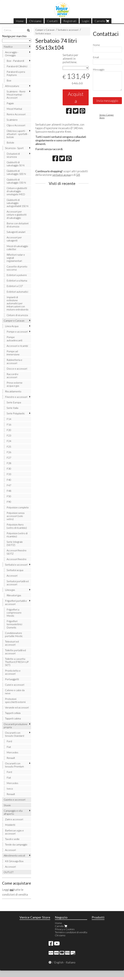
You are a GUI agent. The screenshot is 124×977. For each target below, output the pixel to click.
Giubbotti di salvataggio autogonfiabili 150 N (17, 202)
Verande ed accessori (17, 707)
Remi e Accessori (16, 114)
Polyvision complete (18, 507)
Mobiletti (10, 824)
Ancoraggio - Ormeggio (11, 54)
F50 (9, 496)
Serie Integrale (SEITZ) (15, 543)
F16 (9, 424)
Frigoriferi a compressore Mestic (14, 612)
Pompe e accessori (17, 331)
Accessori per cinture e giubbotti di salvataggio (16, 214)
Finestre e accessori (16, 396)
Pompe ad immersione (13, 353)
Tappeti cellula (13, 712)
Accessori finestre (16, 559)
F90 (9, 501)
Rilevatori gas (14, 595)
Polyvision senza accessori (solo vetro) (15, 515)
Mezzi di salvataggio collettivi (17, 247)
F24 (9, 440)
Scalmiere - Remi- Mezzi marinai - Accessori (16, 94)
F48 (9, 490)
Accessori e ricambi (17, 345)
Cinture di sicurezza (17, 315)
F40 (9, 479)
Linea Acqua (11, 326)
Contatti (52, 21)
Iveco (10, 788)
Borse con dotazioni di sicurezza (17, 225)
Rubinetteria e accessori (14, 361)
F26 (9, 452)
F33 (9, 474)
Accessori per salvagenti (14, 239)
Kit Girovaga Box (14, 861)
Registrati (69, 21)
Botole (10, 142)
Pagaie (10, 103)
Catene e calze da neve (15, 692)
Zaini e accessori (14, 819)
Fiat (9, 746)
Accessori (12, 575)
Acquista (75, 97)
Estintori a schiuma (17, 280)
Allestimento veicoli (14, 855)
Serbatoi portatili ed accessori (18, 583)
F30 (9, 468)
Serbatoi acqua (43, 33)
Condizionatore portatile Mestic (14, 634)
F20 (9, 429)
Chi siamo (35, 21)
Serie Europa (14, 402)
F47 (9, 485)
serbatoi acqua (61, 174)
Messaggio (98, 69)
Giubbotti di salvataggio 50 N (16, 164)
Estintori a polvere (17, 274)
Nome (96, 44)
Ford (9, 741)
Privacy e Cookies (65, 929)
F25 (9, 446)
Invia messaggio (107, 100)
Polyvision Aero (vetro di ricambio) (17, 526)
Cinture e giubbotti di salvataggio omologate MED (17, 191)
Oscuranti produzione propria (15, 725)
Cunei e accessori (14, 684)
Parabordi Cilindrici (17, 66)
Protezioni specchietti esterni (15, 700)
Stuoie (7, 805)
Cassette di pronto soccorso (17, 268)
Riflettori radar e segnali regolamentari (16, 257)
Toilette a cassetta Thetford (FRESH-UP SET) (17, 661)
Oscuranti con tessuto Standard (14, 734)
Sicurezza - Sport (14, 147)
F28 (9, 463)
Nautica (8, 46)
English (58, 962)
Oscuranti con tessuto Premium (14, 765)
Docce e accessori (17, 368)
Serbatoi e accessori (68, 29)
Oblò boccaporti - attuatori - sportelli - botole (17, 133)
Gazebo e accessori (14, 799)
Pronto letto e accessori (13, 672)
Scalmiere (12, 119)
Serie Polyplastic (16, 413)
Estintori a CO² (15, 285)
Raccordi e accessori (12, 375)
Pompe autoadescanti (14, 338)
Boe (9, 80)
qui (12, 889)
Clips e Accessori (16, 125)
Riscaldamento (13, 391)
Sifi (78, 174)
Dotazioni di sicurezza (13, 155)
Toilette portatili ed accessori (15, 652)
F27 (9, 457)
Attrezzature (12, 85)
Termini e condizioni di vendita (71, 932)
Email (96, 57)
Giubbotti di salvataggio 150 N (16, 181)
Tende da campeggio (16, 844)
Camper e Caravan (45, 29)
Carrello (102, 21)
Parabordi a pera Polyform (16, 73)
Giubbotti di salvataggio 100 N (16, 172)
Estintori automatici (17, 291)
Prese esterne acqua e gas (14, 384)
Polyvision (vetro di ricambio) (17, 535)
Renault (11, 757)
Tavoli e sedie (12, 838)
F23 (9, 435)
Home (20, 21)
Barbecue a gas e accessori (14, 832)
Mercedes (12, 752)
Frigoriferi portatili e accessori (16, 602)
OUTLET (9, 872)
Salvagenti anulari (16, 231)
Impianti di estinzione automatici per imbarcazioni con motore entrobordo (17, 303)
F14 (9, 418)
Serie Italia (12, 407)
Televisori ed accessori (12, 643)
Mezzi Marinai (14, 108)
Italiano (70, 962)
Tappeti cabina (13, 718)
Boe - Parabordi (15, 60)
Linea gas (10, 589)
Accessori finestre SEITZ (16, 552)
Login (85, 21)
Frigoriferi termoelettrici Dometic (14, 624)
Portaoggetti (12, 679)
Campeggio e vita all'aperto (13, 812)
